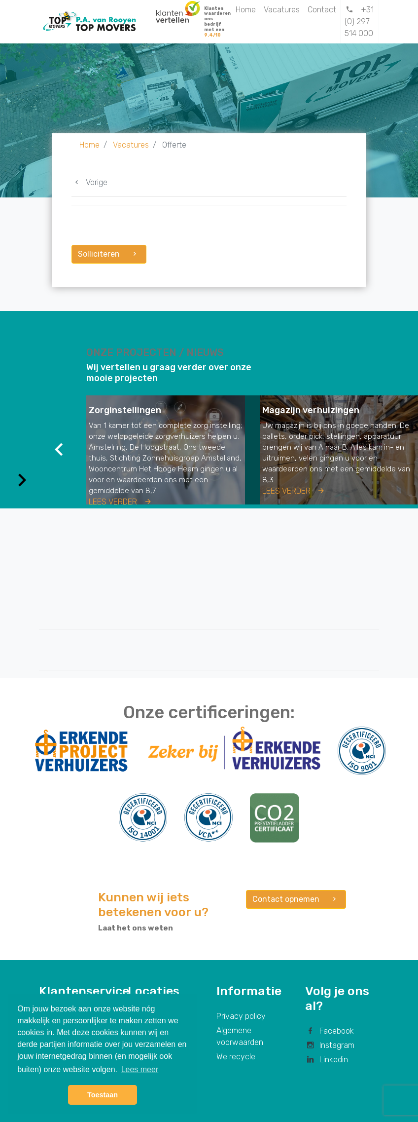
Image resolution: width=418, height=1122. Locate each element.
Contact (322, 9)
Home (246, 9)
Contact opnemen (296, 899)
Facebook (329, 1031)
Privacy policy (241, 1016)
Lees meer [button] (140, 1069)
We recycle (235, 1056)
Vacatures (282, 9)
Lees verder (121, 501)
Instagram (329, 1045)
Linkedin (326, 1059)
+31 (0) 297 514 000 (359, 21)
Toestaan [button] (102, 1095)
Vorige (89, 182)
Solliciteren (109, 254)
